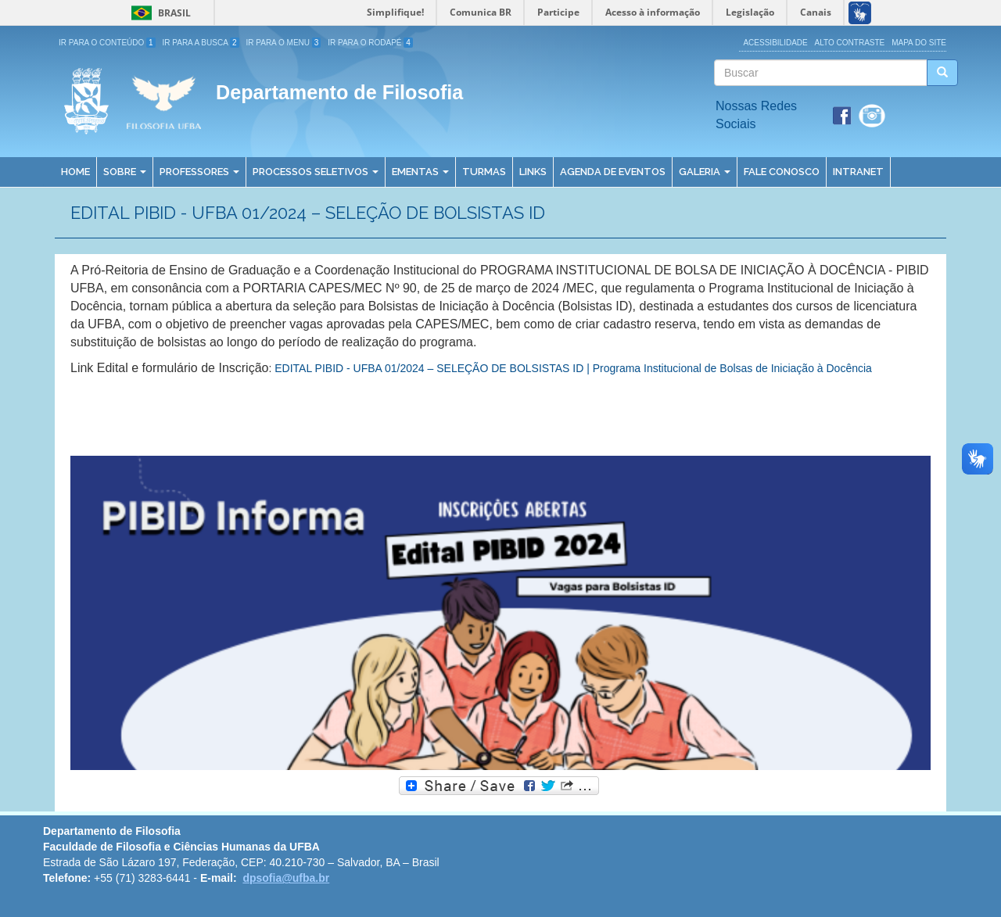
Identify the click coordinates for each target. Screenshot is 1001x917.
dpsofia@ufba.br (285, 878)
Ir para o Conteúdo (107, 42)
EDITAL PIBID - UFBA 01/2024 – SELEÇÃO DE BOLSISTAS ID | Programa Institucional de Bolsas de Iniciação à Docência (573, 368)
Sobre (124, 171)
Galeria (704, 171)
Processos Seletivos (316, 171)
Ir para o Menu (283, 42)
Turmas (484, 171)
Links (533, 171)
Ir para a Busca (201, 42)
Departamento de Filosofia (339, 92)
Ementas (420, 171)
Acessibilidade (775, 42)
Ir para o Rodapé (370, 42)
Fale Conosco (782, 171)
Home (75, 171)
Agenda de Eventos (613, 171)
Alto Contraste (850, 42)
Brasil (158, 13)
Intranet (858, 171)
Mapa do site (919, 42)
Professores (199, 171)
